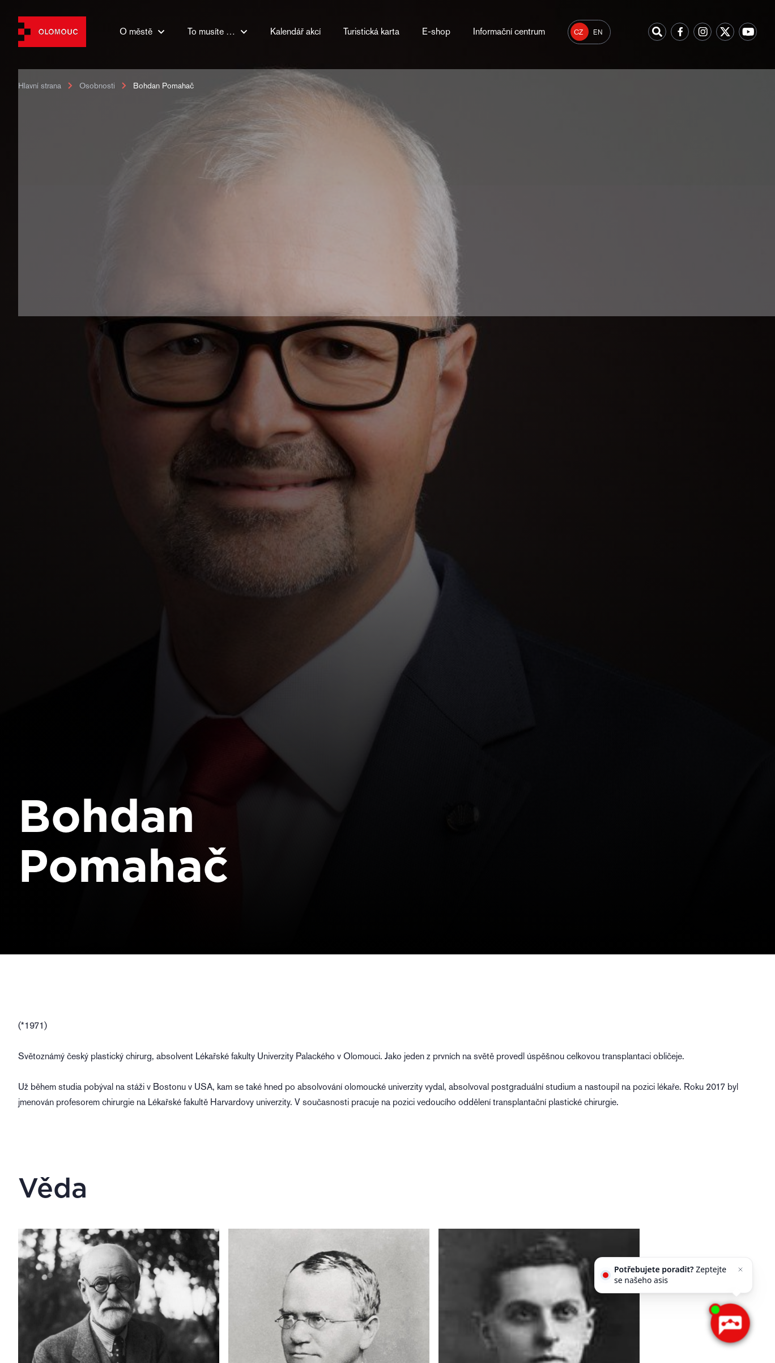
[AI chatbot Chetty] (729, 1323)
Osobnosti (97, 85)
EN (598, 32)
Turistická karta (371, 31)
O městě (136, 31)
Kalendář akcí (295, 31)
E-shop (436, 31)
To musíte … (211, 31)
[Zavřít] (740, 1270)
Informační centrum (509, 31)
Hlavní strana (39, 85)
